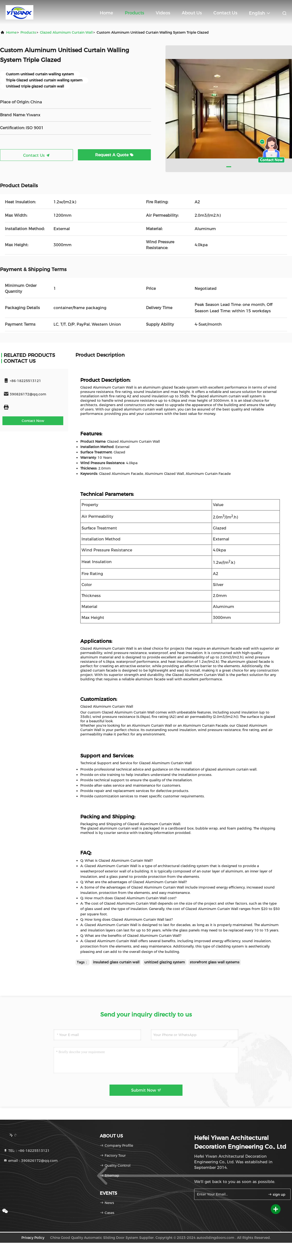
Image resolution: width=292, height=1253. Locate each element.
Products (134, 13)
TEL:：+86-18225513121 (26, 1150)
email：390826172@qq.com (30, 1160)
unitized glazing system (164, 962)
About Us (192, 13)
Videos (163, 13)
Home (106, 13)
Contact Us (225, 13)
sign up (276, 1194)
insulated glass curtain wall (116, 962)
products (28, 32)
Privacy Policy (32, 1237)
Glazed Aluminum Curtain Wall (66, 32)
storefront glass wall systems (214, 962)
